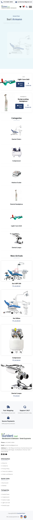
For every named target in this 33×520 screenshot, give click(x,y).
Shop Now (20, 84)
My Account (5, 483)
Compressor (16, 358)
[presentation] (14, 64)
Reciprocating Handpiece (23, 100)
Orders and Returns (7, 474)
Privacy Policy (5, 468)
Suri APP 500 (16, 283)
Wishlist (4, 485)
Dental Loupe (16, 393)
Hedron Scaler (6, 500)
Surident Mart (21, 513)
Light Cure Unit (23, 79)
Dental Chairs (5, 494)
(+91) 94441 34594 (8, 2)
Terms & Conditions (7, 471)
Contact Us (5, 466)
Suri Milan (16, 318)
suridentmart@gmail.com (25, 2)
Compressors (5, 497)
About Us (4, 463)
